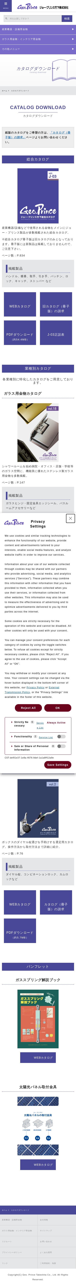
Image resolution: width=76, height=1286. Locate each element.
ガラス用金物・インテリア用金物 (17, 1231)
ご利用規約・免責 (48, 1263)
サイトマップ (46, 1231)
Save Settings (57, 764)
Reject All (28, 707)
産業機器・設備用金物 (12, 1220)
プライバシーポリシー (12, 1252)
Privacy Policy (35, 687)
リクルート (7, 1242)
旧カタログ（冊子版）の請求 (56, 309)
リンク (5, 1263)
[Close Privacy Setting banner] (70, 518)
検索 (67, 18)
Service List (40, 725)
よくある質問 (46, 1252)
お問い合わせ (46, 1242)
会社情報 (44, 1220)
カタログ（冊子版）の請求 (56, 907)
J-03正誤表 (55, 334)
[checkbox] (61, 736)
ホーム (4, 91)
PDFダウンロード (19, 337)
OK (57, 707)
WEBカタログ (20, 306)
